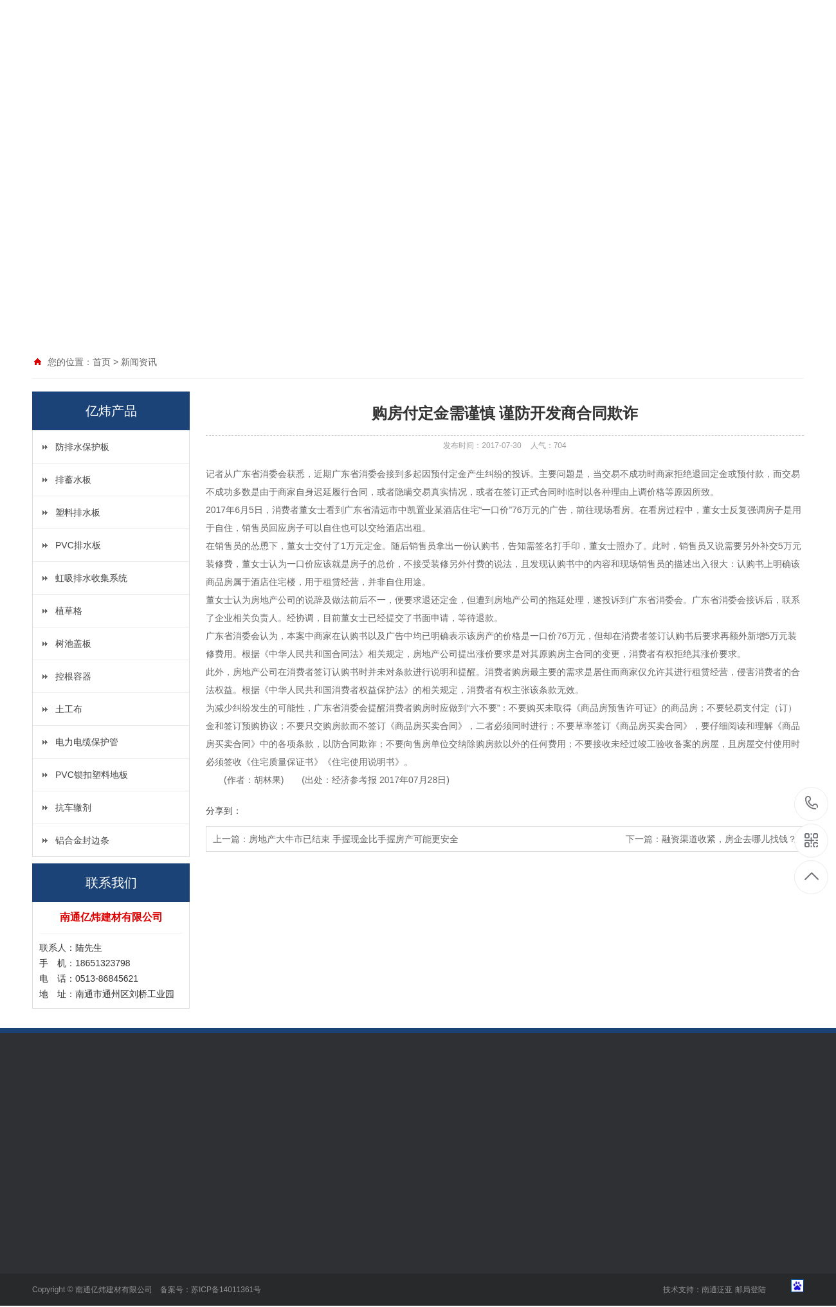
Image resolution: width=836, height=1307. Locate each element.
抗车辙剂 (73, 807)
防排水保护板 (82, 447)
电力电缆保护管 (86, 742)
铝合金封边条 (82, 840)
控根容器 (73, 676)
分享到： (224, 811)
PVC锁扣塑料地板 (91, 775)
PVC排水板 (78, 545)
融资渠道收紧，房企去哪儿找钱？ (729, 839)
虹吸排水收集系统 (91, 578)
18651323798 (812, 803)
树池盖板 (73, 643)
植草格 (68, 611)
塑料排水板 (77, 512)
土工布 (68, 709)
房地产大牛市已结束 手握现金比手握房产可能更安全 (354, 839)
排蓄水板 (73, 479)
